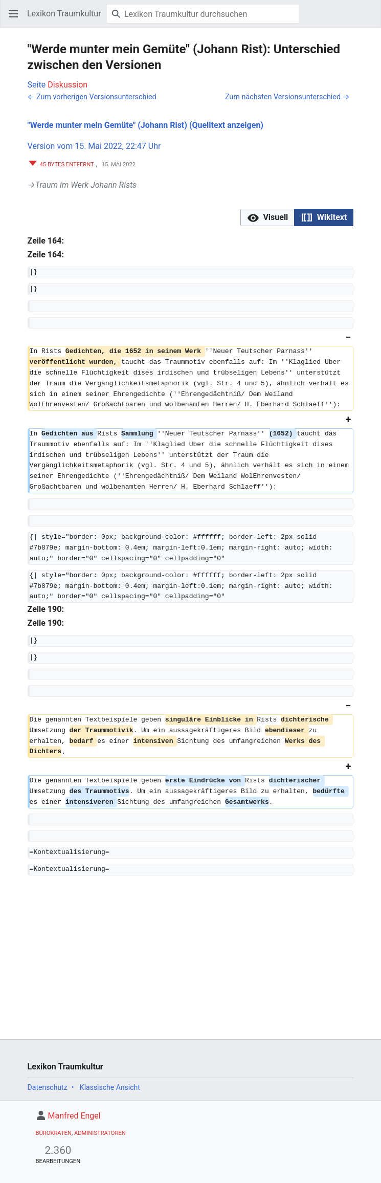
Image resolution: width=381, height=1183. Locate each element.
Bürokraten (54, 1133)
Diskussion (67, 85)
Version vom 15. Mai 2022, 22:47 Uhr (94, 146)
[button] (13, 14)
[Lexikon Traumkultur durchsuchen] (203, 14)
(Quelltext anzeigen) (226, 125)
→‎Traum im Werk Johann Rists (82, 185)
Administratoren (100, 1133)
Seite (37, 85)
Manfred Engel (74, 1116)
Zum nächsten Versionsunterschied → (287, 97)
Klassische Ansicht (110, 1087)
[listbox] (296, 218)
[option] (267, 217)
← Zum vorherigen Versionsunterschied (92, 97)
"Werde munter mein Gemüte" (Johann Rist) (107, 125)
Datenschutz (48, 1087)
